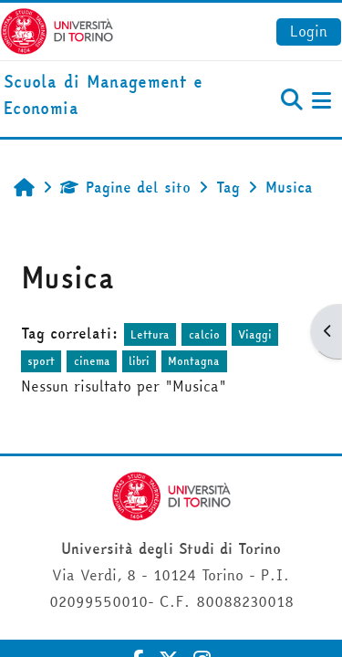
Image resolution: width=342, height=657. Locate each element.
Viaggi (255, 334)
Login (308, 31)
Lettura (150, 334)
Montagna (194, 361)
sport (41, 361)
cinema (92, 361)
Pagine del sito (125, 187)
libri (139, 361)
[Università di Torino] (57, 29)
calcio (204, 334)
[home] (114, 95)
